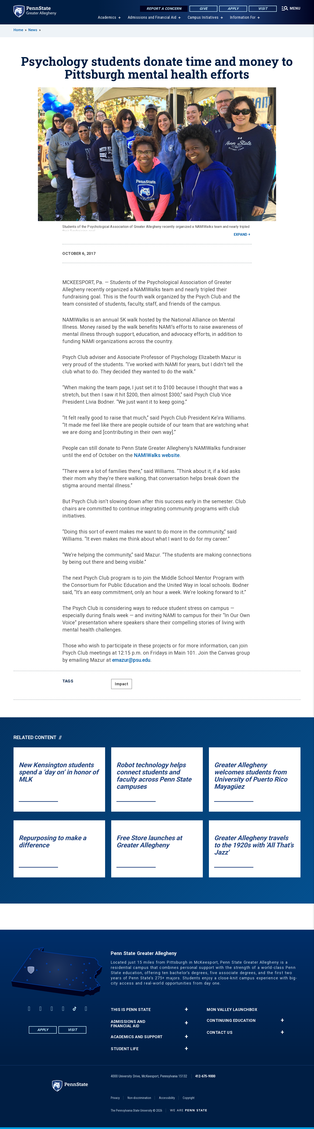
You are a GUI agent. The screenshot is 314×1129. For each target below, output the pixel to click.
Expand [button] (240, 234)
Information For (243, 17)
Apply (233, 9)
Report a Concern (164, 9)
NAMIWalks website (156, 455)
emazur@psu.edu (131, 660)
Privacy (115, 1098)
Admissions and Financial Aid (152, 17)
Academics (107, 17)
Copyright (189, 1098)
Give (204, 9)
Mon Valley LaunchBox (232, 1009)
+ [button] (186, 1009)
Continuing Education (231, 1020)
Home (18, 30)
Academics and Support (137, 1037)
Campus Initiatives (203, 17)
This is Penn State (131, 1009)
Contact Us (219, 1032)
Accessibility (167, 1098)
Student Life (124, 1049)
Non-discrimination (139, 1098)
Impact (121, 684)
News (32, 30)
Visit (263, 9)
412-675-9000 (205, 1076)
